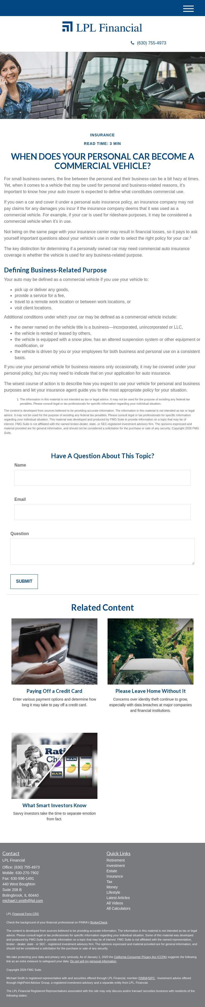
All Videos (115, 903)
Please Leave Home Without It (151, 691)
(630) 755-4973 (148, 43)
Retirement (116, 860)
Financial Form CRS (25, 913)
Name (20, 465)
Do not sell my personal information (93, 961)
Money (112, 887)
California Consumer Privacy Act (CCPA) (140, 957)
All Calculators (118, 908)
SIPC (151, 978)
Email (20, 499)
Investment (116, 865)
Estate (112, 871)
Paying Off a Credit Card (54, 691)
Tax (109, 882)
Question (19, 533)
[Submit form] (24, 581)
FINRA (143, 978)
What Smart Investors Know (54, 805)
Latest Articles (118, 898)
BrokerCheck (99, 922)
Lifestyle (113, 892)
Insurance (115, 876)
